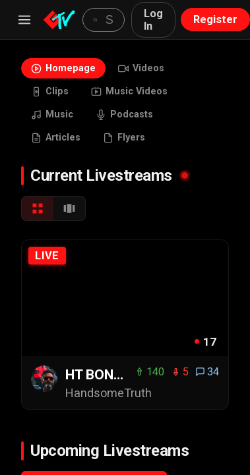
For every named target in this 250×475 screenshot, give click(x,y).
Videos (141, 68)
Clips (50, 91)
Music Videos (129, 91)
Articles (55, 137)
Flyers (124, 137)
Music (52, 114)
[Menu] (24, 20)
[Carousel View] (69, 208)
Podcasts (124, 114)
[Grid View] (37, 208)
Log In (153, 19)
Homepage (63, 68)
